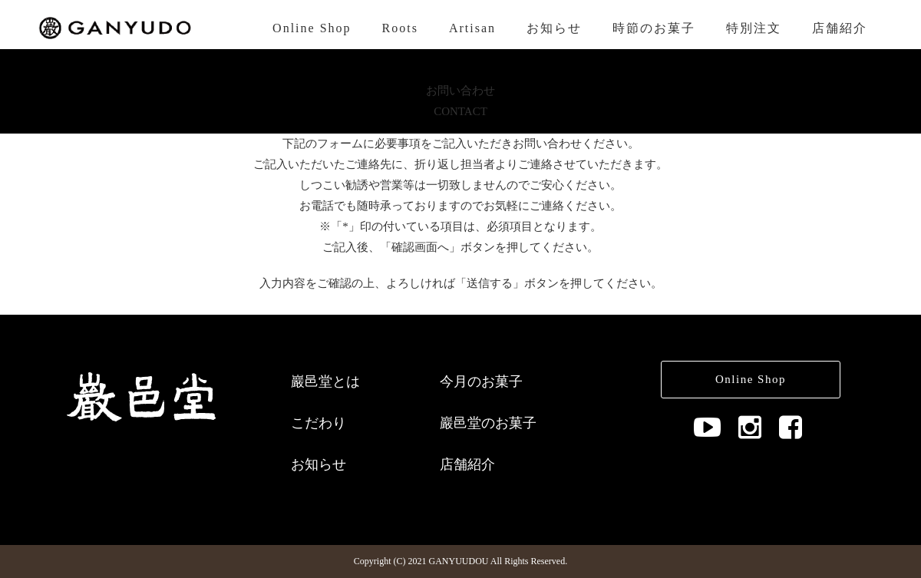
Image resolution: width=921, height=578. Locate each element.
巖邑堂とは (325, 381)
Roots (400, 28)
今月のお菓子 (481, 381)
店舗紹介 (839, 28)
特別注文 (753, 28)
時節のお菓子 (653, 28)
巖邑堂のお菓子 (488, 423)
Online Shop (311, 28)
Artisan (472, 28)
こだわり (318, 423)
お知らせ (554, 28)
